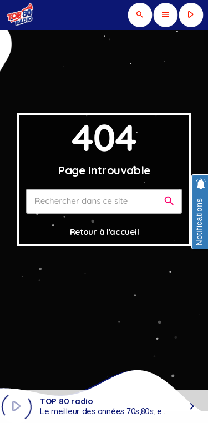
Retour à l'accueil (104, 231)
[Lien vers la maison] (20, 15)
